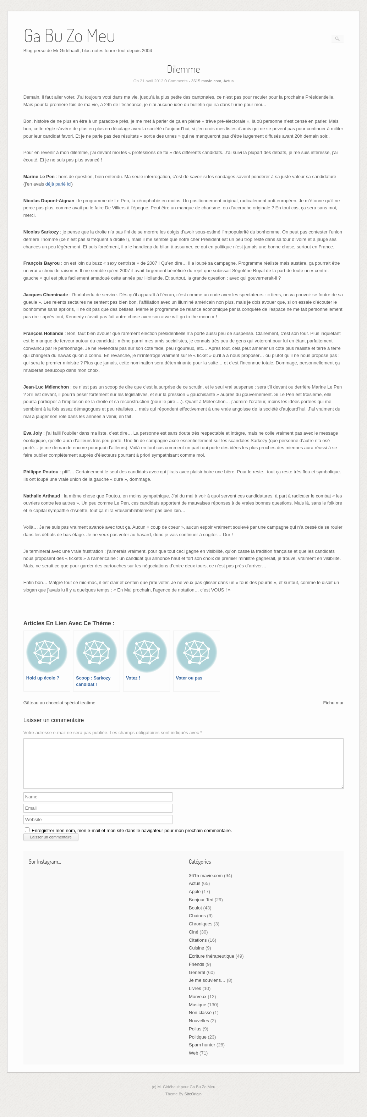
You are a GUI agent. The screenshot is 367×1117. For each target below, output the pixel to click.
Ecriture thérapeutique (211, 964)
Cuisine (196, 956)
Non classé (200, 1021)
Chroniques (201, 932)
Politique (198, 1045)
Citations (198, 948)
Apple (195, 900)
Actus (229, 81)
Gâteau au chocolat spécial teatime (59, 702)
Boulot (195, 916)
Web (193, 1061)
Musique (197, 1013)
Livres (195, 997)
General (197, 981)
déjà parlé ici (58, 184)
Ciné (193, 940)
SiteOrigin (193, 1102)
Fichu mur (333, 702)
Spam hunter (202, 1053)
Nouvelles (199, 1029)
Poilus (195, 1037)
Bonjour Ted (201, 908)
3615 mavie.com (206, 81)
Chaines (197, 924)
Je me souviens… (207, 988)
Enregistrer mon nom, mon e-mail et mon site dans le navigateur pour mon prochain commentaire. (132, 839)
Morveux (198, 1005)
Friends (196, 972)
